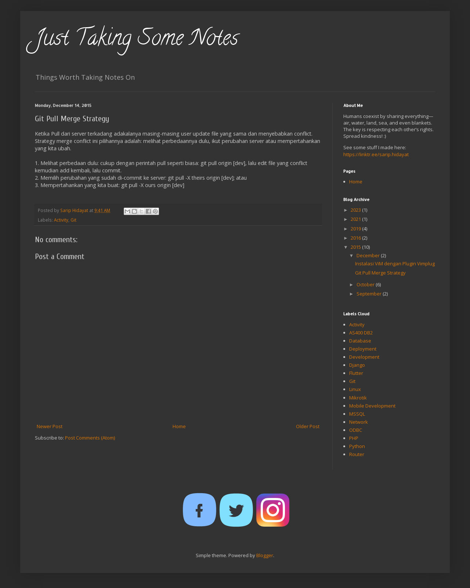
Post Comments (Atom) (90, 437)
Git (73, 220)
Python (357, 446)
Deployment (362, 348)
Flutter (356, 373)
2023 (356, 210)
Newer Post (49, 426)
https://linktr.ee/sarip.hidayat (376, 154)
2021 (356, 219)
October (366, 284)
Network (358, 422)
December (369, 255)
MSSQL (357, 413)
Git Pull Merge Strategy (380, 272)
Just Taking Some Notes (136, 40)
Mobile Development (372, 405)
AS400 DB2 (361, 332)
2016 (356, 237)
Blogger (264, 555)
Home (179, 426)
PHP (353, 438)
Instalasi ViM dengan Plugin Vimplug (395, 263)
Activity (61, 220)
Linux (355, 389)
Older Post (307, 426)
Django (357, 365)
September (370, 293)
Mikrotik (358, 397)
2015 (356, 247)
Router (356, 454)
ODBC (355, 430)
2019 (356, 228)
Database (360, 340)
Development (364, 357)
